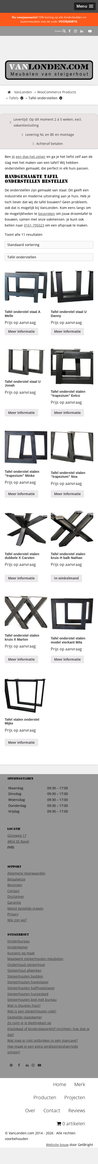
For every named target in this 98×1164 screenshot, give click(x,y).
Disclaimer (15, 896)
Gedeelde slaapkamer (24, 1017)
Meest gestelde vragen (25, 908)
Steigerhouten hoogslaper (28, 982)
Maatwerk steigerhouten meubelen (35, 958)
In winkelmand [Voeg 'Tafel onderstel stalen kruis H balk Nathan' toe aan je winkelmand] (66, 578)
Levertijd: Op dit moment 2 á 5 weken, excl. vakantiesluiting (48, 122)
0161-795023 (34, 225)
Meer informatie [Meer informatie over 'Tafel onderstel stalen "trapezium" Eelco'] (67, 412)
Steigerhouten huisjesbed (27, 994)
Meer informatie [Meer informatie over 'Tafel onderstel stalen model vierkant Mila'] (67, 659)
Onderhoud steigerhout (26, 964)
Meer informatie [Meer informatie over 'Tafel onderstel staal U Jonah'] (21, 412)
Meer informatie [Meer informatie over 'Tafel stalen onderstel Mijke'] (21, 742)
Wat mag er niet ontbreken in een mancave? (42, 1040)
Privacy (13, 914)
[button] (85, 6)
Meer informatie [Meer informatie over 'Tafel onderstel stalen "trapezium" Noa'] (67, 494)
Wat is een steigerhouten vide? (31, 1011)
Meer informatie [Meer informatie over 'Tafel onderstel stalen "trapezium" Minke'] (21, 494)
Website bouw (57, 1144)
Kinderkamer (17, 947)
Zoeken (60, 31)
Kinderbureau (18, 941)
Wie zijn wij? (17, 920)
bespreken (46, 213)
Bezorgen (14, 885)
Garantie (14, 902)
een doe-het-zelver (31, 156)
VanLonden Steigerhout (49, 70)
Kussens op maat (21, 953)
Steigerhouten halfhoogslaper (31, 988)
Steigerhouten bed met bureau (32, 999)
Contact (13, 891)
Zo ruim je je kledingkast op (29, 1023)
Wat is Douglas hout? (24, 1005)
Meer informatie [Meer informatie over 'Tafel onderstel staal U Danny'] (67, 331)
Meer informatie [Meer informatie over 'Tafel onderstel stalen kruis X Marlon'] (21, 659)
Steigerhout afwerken (24, 970)
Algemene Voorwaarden (26, 873)
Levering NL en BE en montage (49, 134)
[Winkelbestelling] (49, 245)
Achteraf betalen (49, 143)
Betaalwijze (16, 879)
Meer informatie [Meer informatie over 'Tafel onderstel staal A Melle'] (21, 331)
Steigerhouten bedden (25, 976)
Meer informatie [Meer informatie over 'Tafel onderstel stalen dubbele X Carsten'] (21, 578)
